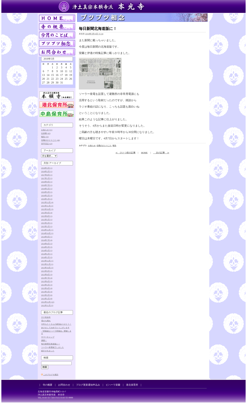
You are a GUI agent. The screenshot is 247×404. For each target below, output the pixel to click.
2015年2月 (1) (46, 223)
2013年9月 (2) (46, 271)
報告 (114, 145)
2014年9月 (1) (46, 237)
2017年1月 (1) (46, 178)
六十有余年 (46, 317)
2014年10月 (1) (47, 233)
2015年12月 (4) (47, 202)
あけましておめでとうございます (55, 328)
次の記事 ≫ (161, 152)
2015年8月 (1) (46, 216)
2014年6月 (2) (46, 244)
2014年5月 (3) (46, 247)
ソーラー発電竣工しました (52, 347)
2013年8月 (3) (46, 274)
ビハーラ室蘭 (113, 385)
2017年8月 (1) (46, 175)
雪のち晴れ (46, 321)
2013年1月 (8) (46, 299)
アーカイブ (50, 150)
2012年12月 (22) (47, 302)
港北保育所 (132, 385)
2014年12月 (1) (47, 230)
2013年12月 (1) (47, 261)
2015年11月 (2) (47, 206)
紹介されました (47, 351)
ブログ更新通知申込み (88, 385)
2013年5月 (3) (46, 285)
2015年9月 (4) (46, 213)
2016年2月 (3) (46, 195)
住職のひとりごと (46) (50, 140)
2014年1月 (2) (46, 257)
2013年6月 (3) (46, 281)
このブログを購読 (50, 375)
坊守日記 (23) (46, 144)
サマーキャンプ (47, 337)
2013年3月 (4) (46, 292)
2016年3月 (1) (46, 192)
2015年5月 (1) (46, 219)
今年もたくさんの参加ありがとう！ (56, 324)
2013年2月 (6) (46, 295)
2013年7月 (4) (46, 278)
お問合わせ (64, 385)
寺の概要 (47, 385)
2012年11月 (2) (47, 305)
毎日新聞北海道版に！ (50, 344)
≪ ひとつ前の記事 (125, 152)
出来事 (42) (45, 133)
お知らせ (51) (46, 130)
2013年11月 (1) (47, 264)
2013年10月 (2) (47, 268)
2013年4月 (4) (46, 288)
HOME (144, 152)
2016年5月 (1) (46, 189)
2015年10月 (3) (47, 209)
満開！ (44, 340)
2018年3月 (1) (46, 168)
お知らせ (92, 145)
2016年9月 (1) (46, 182)
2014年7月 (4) (46, 240)
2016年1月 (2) (46, 199)
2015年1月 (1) (46, 226)
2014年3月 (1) (46, 250)
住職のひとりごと (104, 145)
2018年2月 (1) (46, 171)
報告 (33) (45, 137)
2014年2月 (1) (46, 254)
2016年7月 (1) (46, 185)
